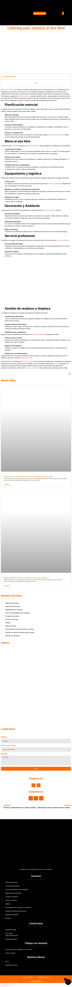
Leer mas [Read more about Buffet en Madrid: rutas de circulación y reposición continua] (7, 586)
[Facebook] (33, 785)
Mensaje (4, 754)
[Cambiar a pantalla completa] (9, 984)
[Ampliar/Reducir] (12, 984)
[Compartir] (5, 984)
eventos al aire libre (10, 89)
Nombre (4, 737)
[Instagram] (38, 785)
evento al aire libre (24, 96)
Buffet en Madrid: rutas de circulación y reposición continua (25, 578)
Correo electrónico (8, 745)
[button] (63, 13)
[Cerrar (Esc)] (1, 984)
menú (13, 146)
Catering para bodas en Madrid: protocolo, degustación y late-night (28, 476)
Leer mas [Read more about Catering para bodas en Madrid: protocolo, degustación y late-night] (7, 484)
